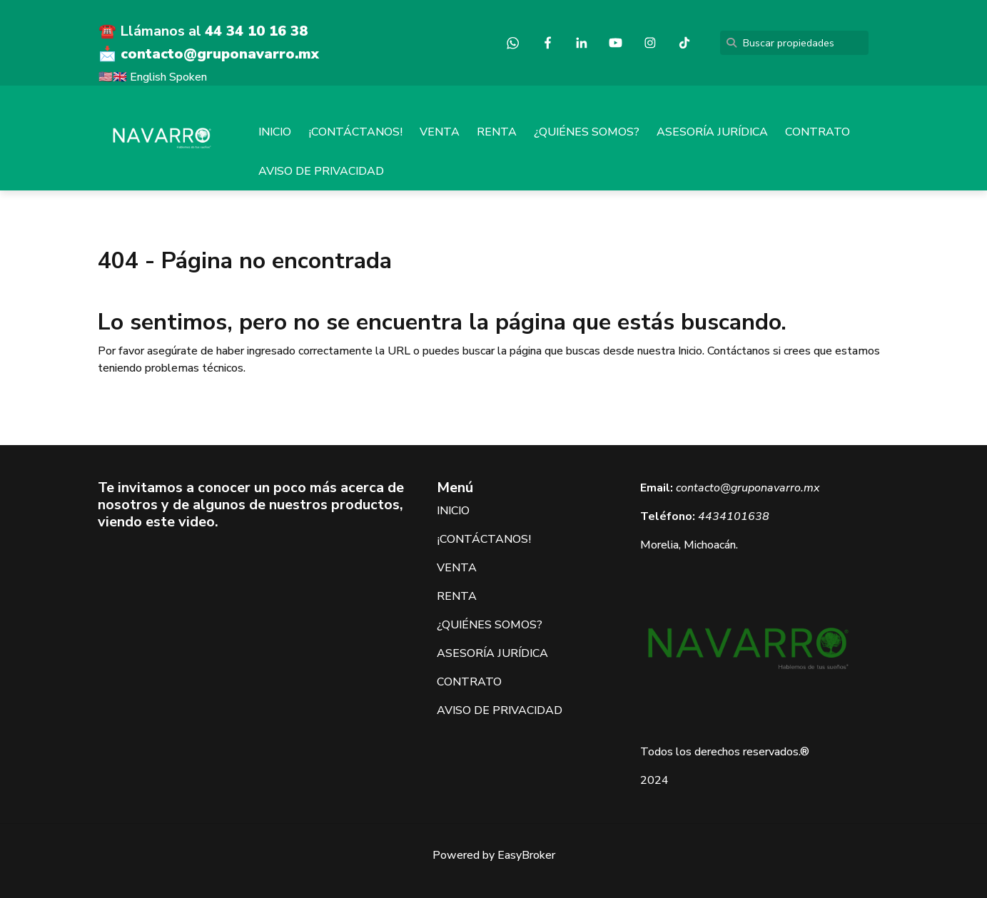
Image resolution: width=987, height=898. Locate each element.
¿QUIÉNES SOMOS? (586, 132)
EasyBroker (526, 855)
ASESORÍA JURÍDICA (712, 132)
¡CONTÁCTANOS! (355, 132)
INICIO (274, 132)
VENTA (440, 132)
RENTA (497, 132)
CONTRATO (817, 132)
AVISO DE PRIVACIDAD (321, 171)
